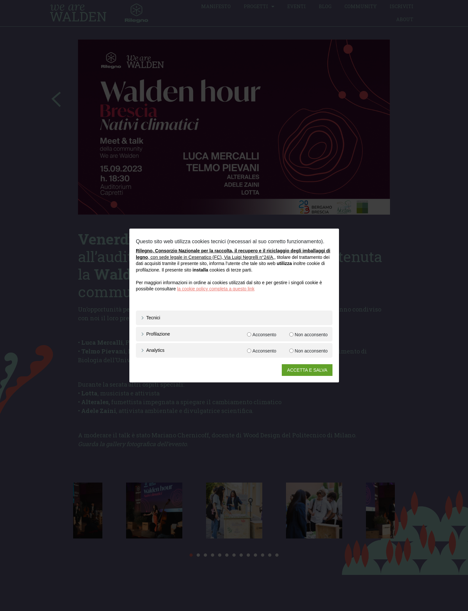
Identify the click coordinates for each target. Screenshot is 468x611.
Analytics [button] (155, 350)
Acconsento (264, 334)
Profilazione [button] (158, 334)
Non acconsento (310, 334)
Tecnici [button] (153, 317)
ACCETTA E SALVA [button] (307, 370)
